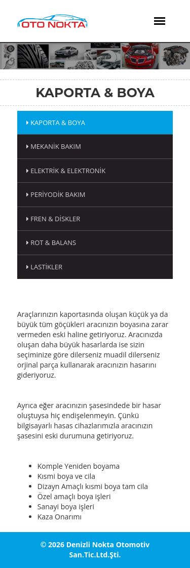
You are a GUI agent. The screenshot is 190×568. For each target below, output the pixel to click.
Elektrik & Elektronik (65, 170)
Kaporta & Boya (55, 122)
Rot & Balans (51, 242)
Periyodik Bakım (56, 194)
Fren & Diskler (53, 218)
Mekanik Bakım (53, 146)
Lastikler (44, 266)
